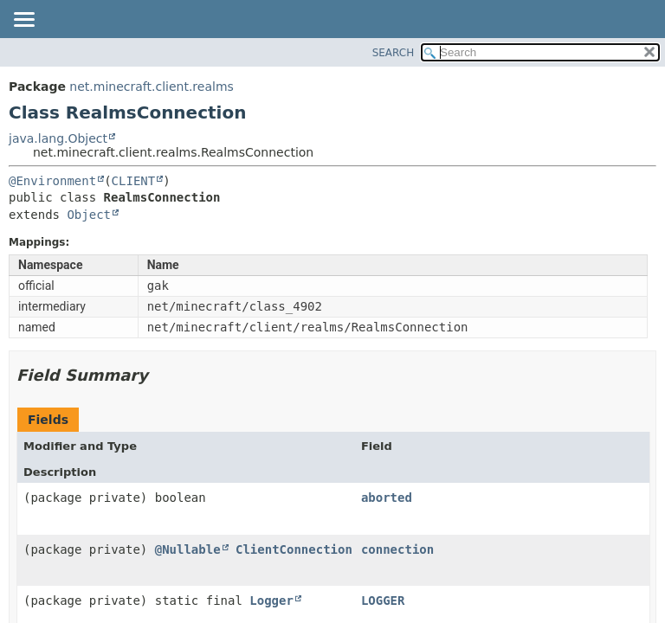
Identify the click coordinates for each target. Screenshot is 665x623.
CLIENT (134, 181)
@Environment (52, 181)
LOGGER (383, 600)
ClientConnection (294, 549)
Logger (271, 600)
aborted (386, 497)
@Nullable (188, 549)
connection (397, 549)
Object (89, 215)
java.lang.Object (58, 138)
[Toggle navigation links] (23, 21)
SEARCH (393, 53)
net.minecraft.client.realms (151, 86)
